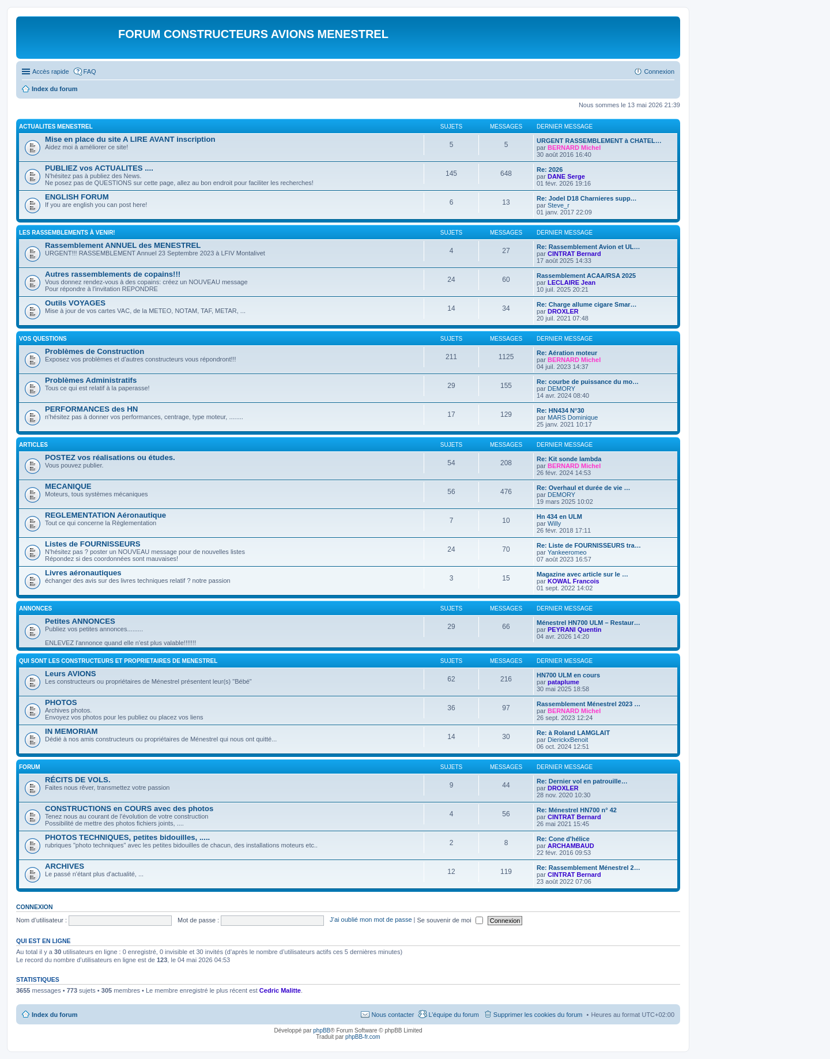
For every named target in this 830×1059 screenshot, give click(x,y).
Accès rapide (50, 71)
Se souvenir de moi (450, 920)
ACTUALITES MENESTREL (56, 126)
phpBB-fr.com (362, 1037)
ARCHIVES (64, 866)
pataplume (563, 682)
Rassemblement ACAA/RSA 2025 (586, 275)
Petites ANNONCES (80, 621)
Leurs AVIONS (70, 673)
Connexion (34, 906)
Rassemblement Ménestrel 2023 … (588, 703)
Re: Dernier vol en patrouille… (582, 781)
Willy (554, 523)
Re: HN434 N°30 (560, 410)
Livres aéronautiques (83, 572)
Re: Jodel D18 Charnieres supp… (587, 198)
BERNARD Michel (574, 147)
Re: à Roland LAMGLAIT (573, 732)
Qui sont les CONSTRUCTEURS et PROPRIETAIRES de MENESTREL (118, 661)
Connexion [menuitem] (659, 71)
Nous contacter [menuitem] (392, 1014)
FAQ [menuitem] (90, 71)
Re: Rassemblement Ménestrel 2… (588, 867)
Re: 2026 (550, 169)
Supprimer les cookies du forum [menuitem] (538, 1014)
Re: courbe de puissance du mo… (588, 381)
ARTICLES (33, 445)
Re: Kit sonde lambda (569, 458)
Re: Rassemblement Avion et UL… (588, 246)
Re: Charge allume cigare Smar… (587, 304)
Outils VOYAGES (75, 303)
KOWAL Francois (573, 581)
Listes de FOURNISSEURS (93, 544)
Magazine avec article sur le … (582, 574)
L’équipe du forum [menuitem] (453, 1014)
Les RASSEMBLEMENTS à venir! (67, 232)
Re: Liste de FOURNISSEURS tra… (589, 545)
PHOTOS (61, 702)
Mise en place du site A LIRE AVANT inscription (130, 139)
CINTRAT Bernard (574, 253)
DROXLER (563, 311)
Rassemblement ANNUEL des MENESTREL (123, 245)
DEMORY (561, 388)
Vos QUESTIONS (43, 339)
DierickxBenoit (568, 739)
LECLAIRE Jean (571, 282)
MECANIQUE (68, 486)
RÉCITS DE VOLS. (78, 779)
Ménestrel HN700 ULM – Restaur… (588, 622)
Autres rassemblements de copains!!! (112, 274)
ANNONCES (35, 608)
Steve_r (558, 205)
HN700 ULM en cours (568, 675)
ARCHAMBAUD (571, 845)
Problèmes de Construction (94, 351)
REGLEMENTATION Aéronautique (105, 515)
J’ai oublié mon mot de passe (371, 920)
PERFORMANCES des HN (91, 409)
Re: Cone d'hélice (563, 838)
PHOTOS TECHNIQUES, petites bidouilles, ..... (127, 837)
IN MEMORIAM (71, 731)
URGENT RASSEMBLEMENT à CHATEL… (599, 140)
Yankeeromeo (567, 552)
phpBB (321, 1030)
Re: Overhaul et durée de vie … (584, 487)
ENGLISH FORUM (77, 197)
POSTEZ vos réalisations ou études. (110, 457)
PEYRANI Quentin (575, 629)
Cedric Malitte (280, 990)
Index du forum (54, 1014)
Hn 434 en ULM (559, 516)
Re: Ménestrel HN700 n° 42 (577, 810)
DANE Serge (566, 176)
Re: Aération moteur (567, 352)
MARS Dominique (573, 417)
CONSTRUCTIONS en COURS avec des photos (129, 808)
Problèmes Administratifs (91, 380)
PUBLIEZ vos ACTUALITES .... (99, 168)
